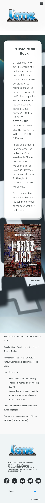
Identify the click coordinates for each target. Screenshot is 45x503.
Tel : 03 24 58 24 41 (14, 471)
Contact (22, 491)
